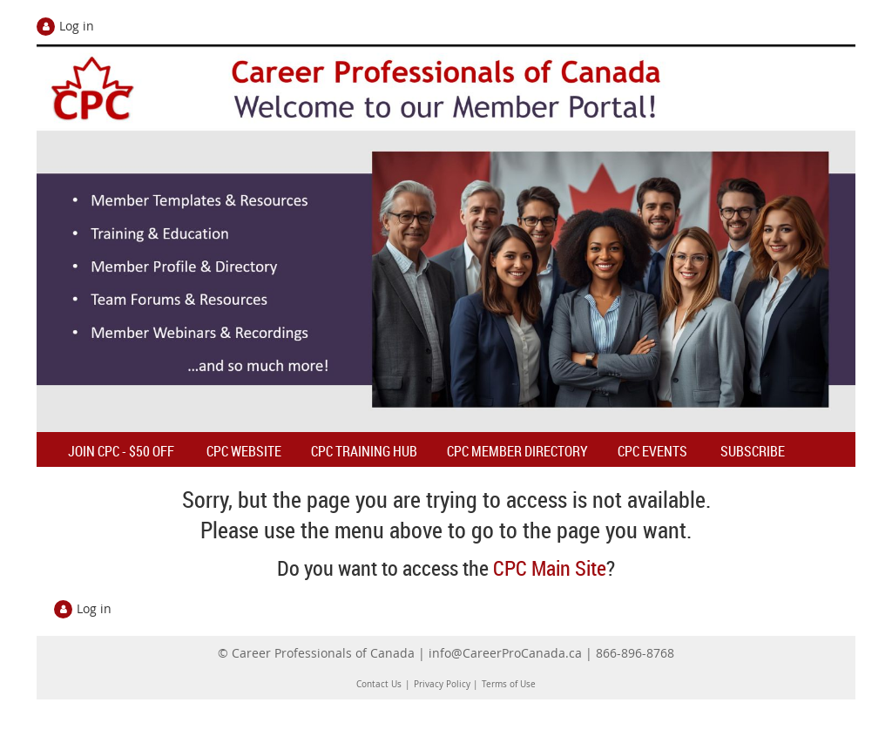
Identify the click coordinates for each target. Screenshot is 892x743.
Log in (76, 25)
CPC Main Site (549, 568)
